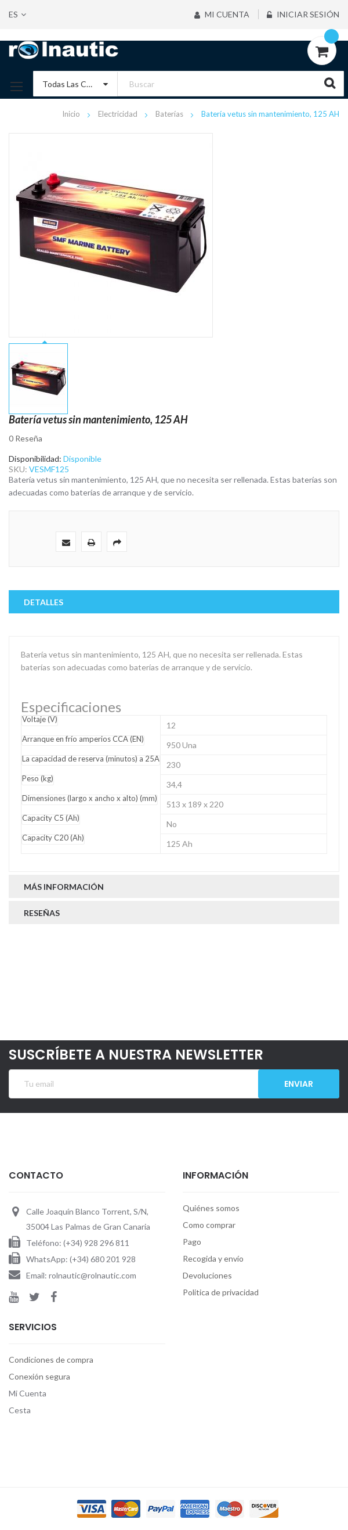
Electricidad (118, 113)
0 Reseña (25, 438)
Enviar (298, 1084)
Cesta (20, 1410)
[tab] (174, 601)
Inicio (72, 113)
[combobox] (188, 83)
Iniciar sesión (303, 14)
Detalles (43, 602)
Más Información (64, 887)
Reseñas (42, 913)
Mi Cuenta (220, 14)
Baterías (170, 113)
